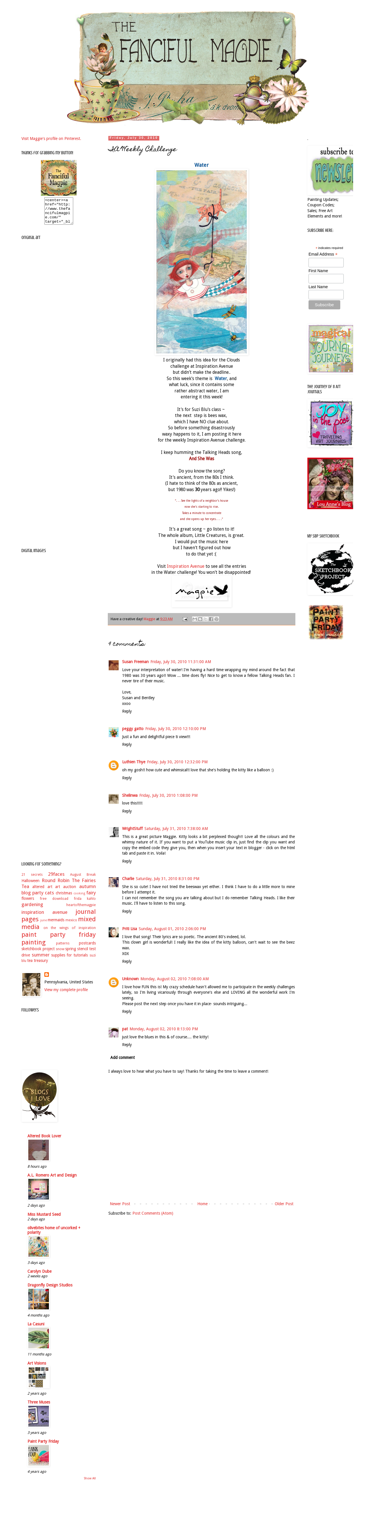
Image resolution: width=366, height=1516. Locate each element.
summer (40, 960)
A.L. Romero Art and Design (52, 1180)
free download (54, 904)
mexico (71, 925)
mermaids (56, 925)
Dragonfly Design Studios (49, 1290)
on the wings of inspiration (69, 933)
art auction (65, 892)
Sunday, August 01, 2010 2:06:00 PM (172, 928)
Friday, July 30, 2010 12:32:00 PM (177, 762)
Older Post (284, 1203)
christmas (64, 898)
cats (49, 898)
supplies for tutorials (69, 960)
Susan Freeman (135, 661)
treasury (41, 965)
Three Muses (38, 1407)
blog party (32, 898)
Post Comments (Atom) (152, 1213)
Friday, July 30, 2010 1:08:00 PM (168, 795)
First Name (318, 270)
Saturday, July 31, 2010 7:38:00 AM (176, 828)
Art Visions (36, 1368)
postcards (87, 948)
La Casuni (35, 1329)
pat (125, 1029)
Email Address (323, 254)
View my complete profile (66, 995)
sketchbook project (38, 954)
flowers (27, 903)
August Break (83, 879)
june (43, 925)
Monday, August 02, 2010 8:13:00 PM (164, 1029)
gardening (32, 909)
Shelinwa (130, 795)
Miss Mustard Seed (44, 1219)
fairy (91, 898)
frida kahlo (85, 904)
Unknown (130, 979)
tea (30, 965)
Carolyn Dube (39, 1276)
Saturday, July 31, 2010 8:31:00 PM (167, 878)
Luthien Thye (133, 762)
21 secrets (32, 879)
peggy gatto (133, 728)
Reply (127, 711)
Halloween (30, 885)
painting (33, 947)
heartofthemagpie (81, 910)
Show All (90, 1483)
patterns (62, 948)
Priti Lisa (129, 928)
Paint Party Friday (43, 1446)
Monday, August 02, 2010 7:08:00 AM (174, 979)
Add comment (122, 1057)
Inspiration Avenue (185, 566)
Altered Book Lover (44, 1141)
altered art (42, 892)
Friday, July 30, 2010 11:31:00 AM (180, 661)
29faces (56, 879)
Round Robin (56, 885)
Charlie (128, 878)
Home (202, 1203)
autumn (87, 891)
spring (70, 954)
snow (60, 954)
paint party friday (58, 939)
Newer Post (120, 1203)
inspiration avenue (44, 917)
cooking (79, 898)
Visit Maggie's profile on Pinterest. (51, 138)
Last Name (318, 286)
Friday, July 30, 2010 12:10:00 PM (175, 728)
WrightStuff (132, 828)
